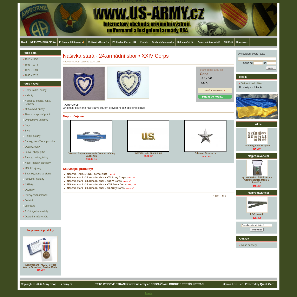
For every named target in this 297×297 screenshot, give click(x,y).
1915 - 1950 (31, 59)
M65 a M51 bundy (35, 109)
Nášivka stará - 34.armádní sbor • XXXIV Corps (94, 181)
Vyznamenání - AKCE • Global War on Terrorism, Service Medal (40, 266)
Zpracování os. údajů (209, 42)
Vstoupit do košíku (251, 83)
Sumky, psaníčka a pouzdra (40, 141)
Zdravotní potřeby (34, 179)
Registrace (242, 42)
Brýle (27, 130)
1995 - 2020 (31, 75)
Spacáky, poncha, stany (38, 173)
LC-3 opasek (256, 214)
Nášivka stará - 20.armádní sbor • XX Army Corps (96, 188)
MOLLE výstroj (33, 168)
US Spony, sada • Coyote (257, 145)
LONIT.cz (237, 284)
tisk (224, 195)
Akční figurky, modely (36, 211)
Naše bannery (249, 245)
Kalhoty (29, 95)
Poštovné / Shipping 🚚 (72, 42)
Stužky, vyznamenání (36, 195)
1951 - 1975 (31, 64)
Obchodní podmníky (163, 42)
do (265, 63)
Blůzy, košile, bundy (35, 90)
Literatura (30, 205)
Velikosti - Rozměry (98, 42)
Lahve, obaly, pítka (35, 152)
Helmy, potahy (32, 136)
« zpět (216, 195)
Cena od (247, 63)
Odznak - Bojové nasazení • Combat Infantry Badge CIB (91, 154)
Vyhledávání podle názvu (251, 53)
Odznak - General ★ (205, 153)
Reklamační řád (185, 42)
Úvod (24, 42)
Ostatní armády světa (36, 216)
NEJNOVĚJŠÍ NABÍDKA (43, 42)
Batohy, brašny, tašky (36, 157)
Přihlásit (228, 42)
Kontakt (144, 42)
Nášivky (29, 184)
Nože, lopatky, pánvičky (38, 162)
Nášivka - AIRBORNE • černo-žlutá (87, 174)
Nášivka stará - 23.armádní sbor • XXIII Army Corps (97, 184)
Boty (27, 125)
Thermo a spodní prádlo (38, 114)
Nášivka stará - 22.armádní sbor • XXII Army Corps (96, 177)
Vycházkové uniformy (36, 119)
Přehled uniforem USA (124, 42)
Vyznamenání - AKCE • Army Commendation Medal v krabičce (257, 180)
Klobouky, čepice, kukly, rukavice (38, 102)
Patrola (148, 293)
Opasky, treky (32, 146)
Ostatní (29, 200)
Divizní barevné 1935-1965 (86, 61)
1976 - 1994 (31, 70)
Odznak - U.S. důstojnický (148, 153)
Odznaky (29, 189)
